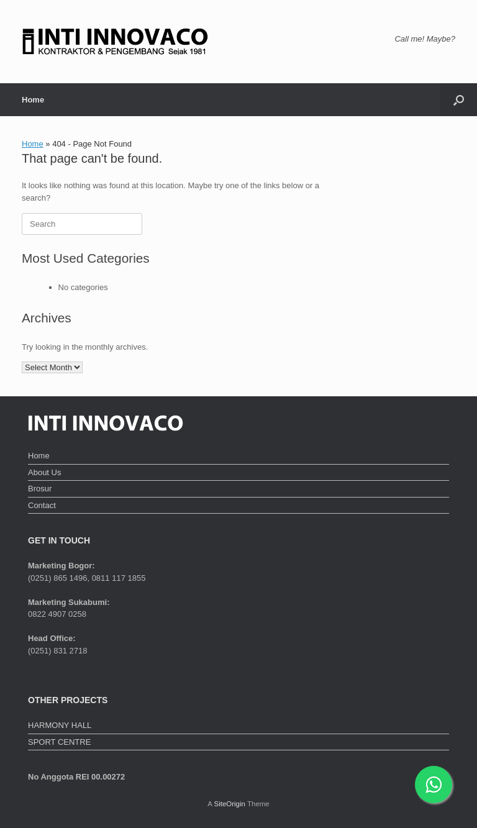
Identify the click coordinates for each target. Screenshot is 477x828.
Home (33, 99)
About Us (44, 472)
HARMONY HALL (59, 725)
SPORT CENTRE (59, 742)
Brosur (40, 488)
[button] (458, 99)
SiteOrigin (229, 804)
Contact (42, 505)
